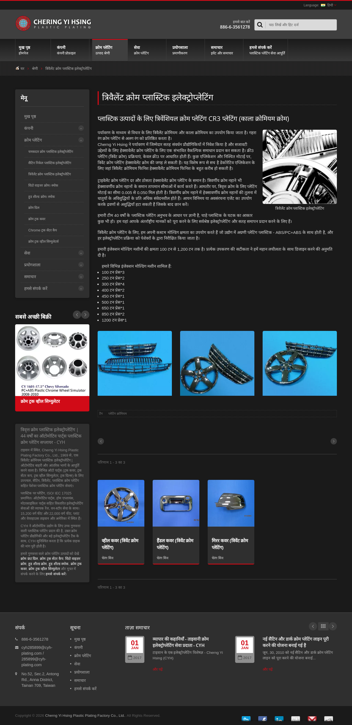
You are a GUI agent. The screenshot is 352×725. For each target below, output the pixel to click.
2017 (134, 658)
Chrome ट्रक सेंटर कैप (42, 230)
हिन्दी (327, 5)
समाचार (225, 50)
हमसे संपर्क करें (267, 50)
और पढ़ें (158, 669)
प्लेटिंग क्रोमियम (117, 413)
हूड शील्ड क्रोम (37, 564)
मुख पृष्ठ (33, 50)
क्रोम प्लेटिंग (110, 50)
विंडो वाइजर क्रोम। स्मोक (43, 185)
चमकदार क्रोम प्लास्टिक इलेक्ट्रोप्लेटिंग (50, 152)
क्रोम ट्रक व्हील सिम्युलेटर (40, 401)
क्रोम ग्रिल (33, 208)
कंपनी (71, 50)
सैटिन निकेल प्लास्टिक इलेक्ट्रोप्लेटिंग (49, 163)
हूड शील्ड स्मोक (58, 564)
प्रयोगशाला (187, 50)
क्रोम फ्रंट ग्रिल (29, 559)
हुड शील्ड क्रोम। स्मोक (41, 197)
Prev (85, 315)
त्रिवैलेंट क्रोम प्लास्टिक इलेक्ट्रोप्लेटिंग (49, 174)
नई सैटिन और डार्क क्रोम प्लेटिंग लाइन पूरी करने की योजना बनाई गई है (296, 642)
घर (22, 69)
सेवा (148, 50)
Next (77, 315)
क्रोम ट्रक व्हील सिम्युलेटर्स (43, 241)
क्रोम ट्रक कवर (36, 219)
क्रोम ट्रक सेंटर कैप (51, 559)
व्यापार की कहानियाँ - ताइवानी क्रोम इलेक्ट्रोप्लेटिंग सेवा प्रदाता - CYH (181, 642)
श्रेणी (35, 69)
